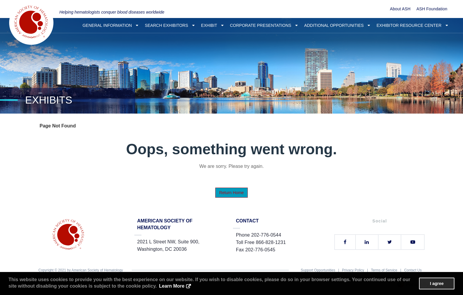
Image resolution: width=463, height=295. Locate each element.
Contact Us (413, 270)
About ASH (400, 8)
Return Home (231, 192)
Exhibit (212, 25)
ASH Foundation (431, 8)
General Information (110, 25)
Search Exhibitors (169, 25)
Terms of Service (384, 270)
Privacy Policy (353, 270)
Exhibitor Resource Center (412, 25)
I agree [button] (437, 283)
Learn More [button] (171, 286)
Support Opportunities (318, 270)
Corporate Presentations (264, 25)
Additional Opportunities (337, 25)
